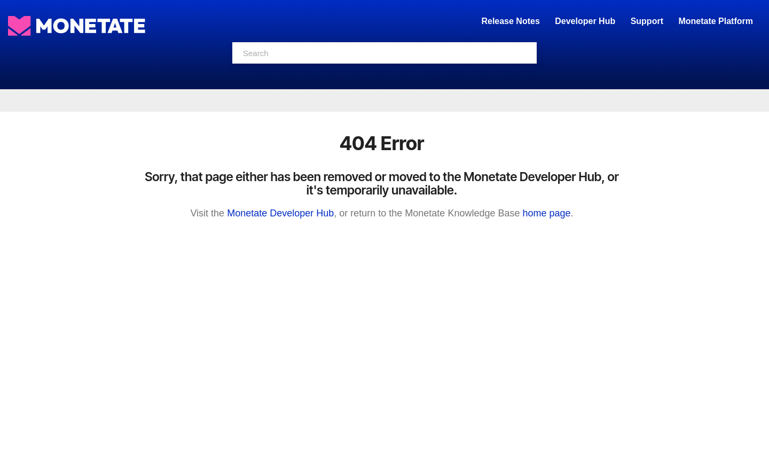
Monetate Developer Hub (280, 213)
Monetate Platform (715, 21)
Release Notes (511, 21)
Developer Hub (585, 21)
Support (647, 21)
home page (546, 213)
